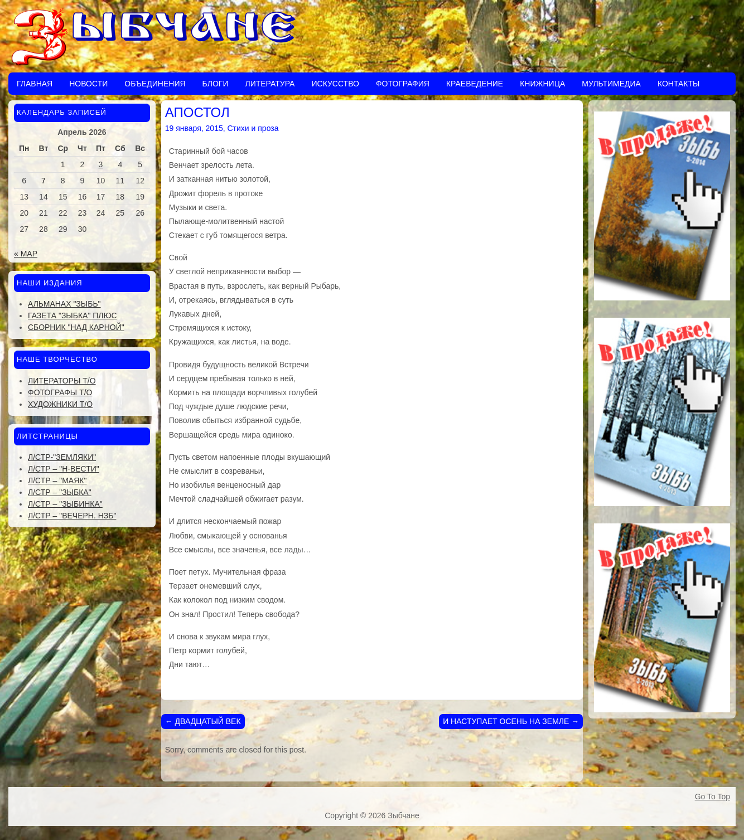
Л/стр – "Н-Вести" (63, 468)
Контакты (679, 83)
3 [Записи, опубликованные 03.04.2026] (101, 164)
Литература (269, 83)
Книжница (542, 83)
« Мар (25, 253)
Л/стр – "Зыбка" (59, 492)
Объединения (154, 83)
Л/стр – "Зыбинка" (65, 503)
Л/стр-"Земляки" (62, 457)
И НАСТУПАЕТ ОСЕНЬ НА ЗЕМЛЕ (511, 721)
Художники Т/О (60, 404)
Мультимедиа (611, 83)
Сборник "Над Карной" (76, 327)
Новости (88, 83)
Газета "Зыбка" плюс (72, 315)
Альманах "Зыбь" (64, 303)
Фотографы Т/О (60, 392)
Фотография (402, 83)
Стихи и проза (253, 128)
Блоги (215, 83)
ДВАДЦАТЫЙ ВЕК (203, 721)
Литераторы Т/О (62, 380)
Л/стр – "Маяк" (57, 480)
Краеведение (474, 83)
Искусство (335, 83)
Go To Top (712, 796)
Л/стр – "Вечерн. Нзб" (72, 515)
